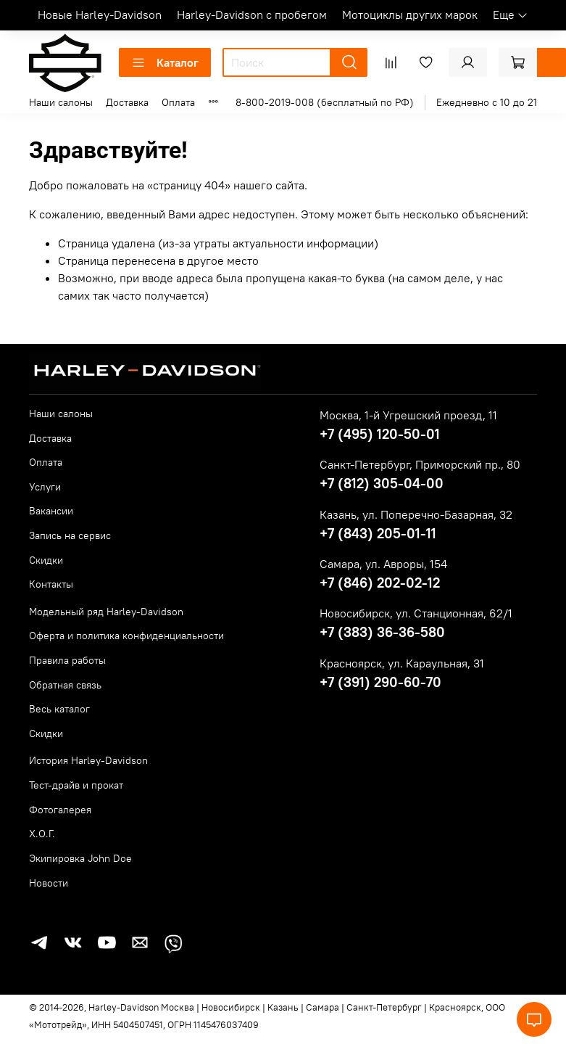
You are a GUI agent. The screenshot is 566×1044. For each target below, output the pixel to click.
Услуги (45, 486)
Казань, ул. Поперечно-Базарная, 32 (416, 514)
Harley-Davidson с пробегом (252, 14)
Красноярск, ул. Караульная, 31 (402, 663)
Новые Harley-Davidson (100, 14)
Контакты (51, 584)
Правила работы (67, 660)
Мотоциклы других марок (410, 14)
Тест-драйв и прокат (76, 785)
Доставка (127, 102)
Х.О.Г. (42, 833)
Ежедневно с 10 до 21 (486, 102)
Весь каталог (59, 708)
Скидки (46, 560)
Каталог (165, 62)
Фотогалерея (60, 809)
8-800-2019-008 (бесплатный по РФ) (325, 102)
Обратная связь (65, 684)
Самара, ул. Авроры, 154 (383, 563)
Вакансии (51, 510)
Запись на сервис (70, 535)
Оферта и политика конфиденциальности (126, 635)
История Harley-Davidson (88, 760)
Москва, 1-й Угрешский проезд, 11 (408, 415)
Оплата (178, 102)
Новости (48, 882)
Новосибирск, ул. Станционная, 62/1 (416, 613)
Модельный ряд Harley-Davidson (106, 611)
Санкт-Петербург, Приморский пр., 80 (420, 464)
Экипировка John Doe (80, 858)
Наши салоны (61, 102)
